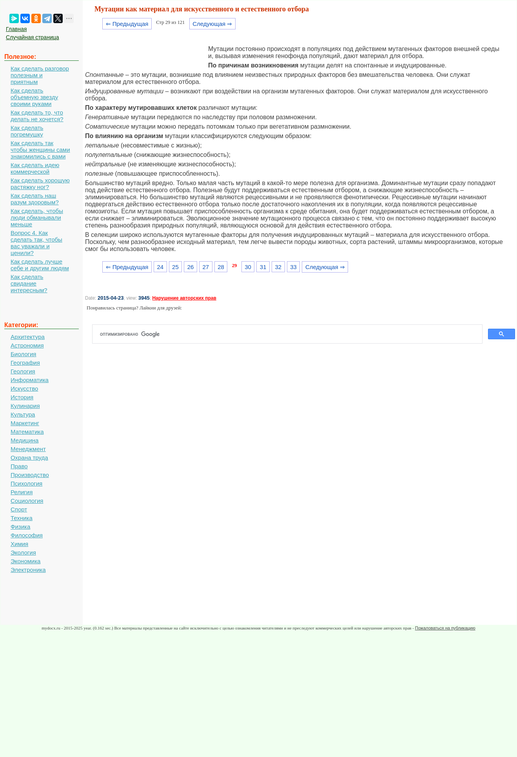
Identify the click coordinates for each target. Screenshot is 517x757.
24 (160, 267)
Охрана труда (29, 457)
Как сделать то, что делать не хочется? (37, 115)
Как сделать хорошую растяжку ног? (40, 183)
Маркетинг (25, 423)
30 (248, 267)
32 (278, 267)
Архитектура (28, 336)
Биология (23, 354)
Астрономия (27, 345)
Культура (23, 414)
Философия (27, 535)
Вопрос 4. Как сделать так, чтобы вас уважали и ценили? (36, 242)
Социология (27, 500)
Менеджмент (28, 449)
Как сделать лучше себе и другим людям (40, 264)
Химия (19, 543)
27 (205, 267)
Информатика (30, 380)
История (22, 397)
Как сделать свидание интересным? (29, 283)
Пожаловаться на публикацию (445, 628)
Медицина (24, 440)
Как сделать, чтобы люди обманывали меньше (37, 217)
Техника (22, 518)
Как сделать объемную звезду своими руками (34, 97)
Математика (27, 431)
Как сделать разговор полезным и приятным (40, 75)
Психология (26, 483)
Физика (20, 526)
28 (221, 267)
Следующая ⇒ (212, 23)
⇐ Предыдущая (127, 23)
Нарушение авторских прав (184, 298)
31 (263, 267)
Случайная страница (32, 37)
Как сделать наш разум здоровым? (35, 199)
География (25, 362)
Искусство (24, 388)
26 (190, 267)
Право (19, 466)
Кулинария (25, 405)
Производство (30, 474)
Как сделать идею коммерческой (35, 168)
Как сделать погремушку (27, 131)
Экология (23, 552)
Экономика (25, 561)
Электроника (28, 569)
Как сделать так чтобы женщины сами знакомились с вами (40, 150)
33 (293, 267)
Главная (16, 29)
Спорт (19, 509)
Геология (23, 371)
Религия (22, 492)
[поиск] (290, 334)
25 (175, 267)
